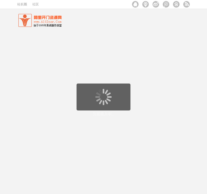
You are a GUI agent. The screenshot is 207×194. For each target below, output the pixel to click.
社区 (35, 4)
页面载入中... (104, 114)
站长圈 (22, 4)
